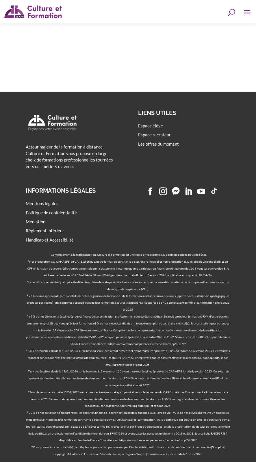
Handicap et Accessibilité (50, 239)
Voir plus (218, 447)
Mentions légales (42, 203)
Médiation (35, 221)
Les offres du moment (158, 143)
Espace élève (150, 125)
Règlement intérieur (45, 230)
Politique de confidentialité (51, 212)
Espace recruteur (154, 134)
